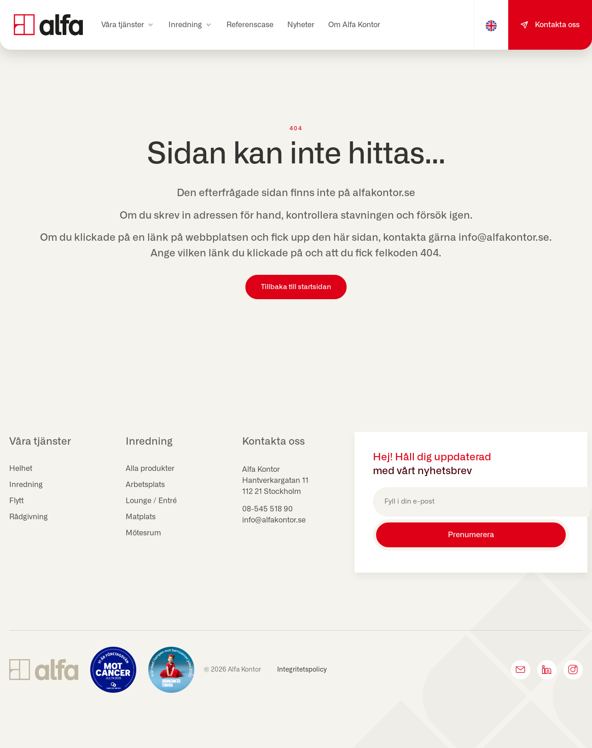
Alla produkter (150, 468)
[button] (128, 25)
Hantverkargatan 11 (275, 480)
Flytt (16, 500)
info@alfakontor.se (274, 520)
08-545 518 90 (267, 509)
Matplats (141, 517)
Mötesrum (143, 533)
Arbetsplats (145, 484)
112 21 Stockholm (271, 491)
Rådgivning (28, 517)
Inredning (26, 484)
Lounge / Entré (151, 500)
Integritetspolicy (302, 670)
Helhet (20, 468)
